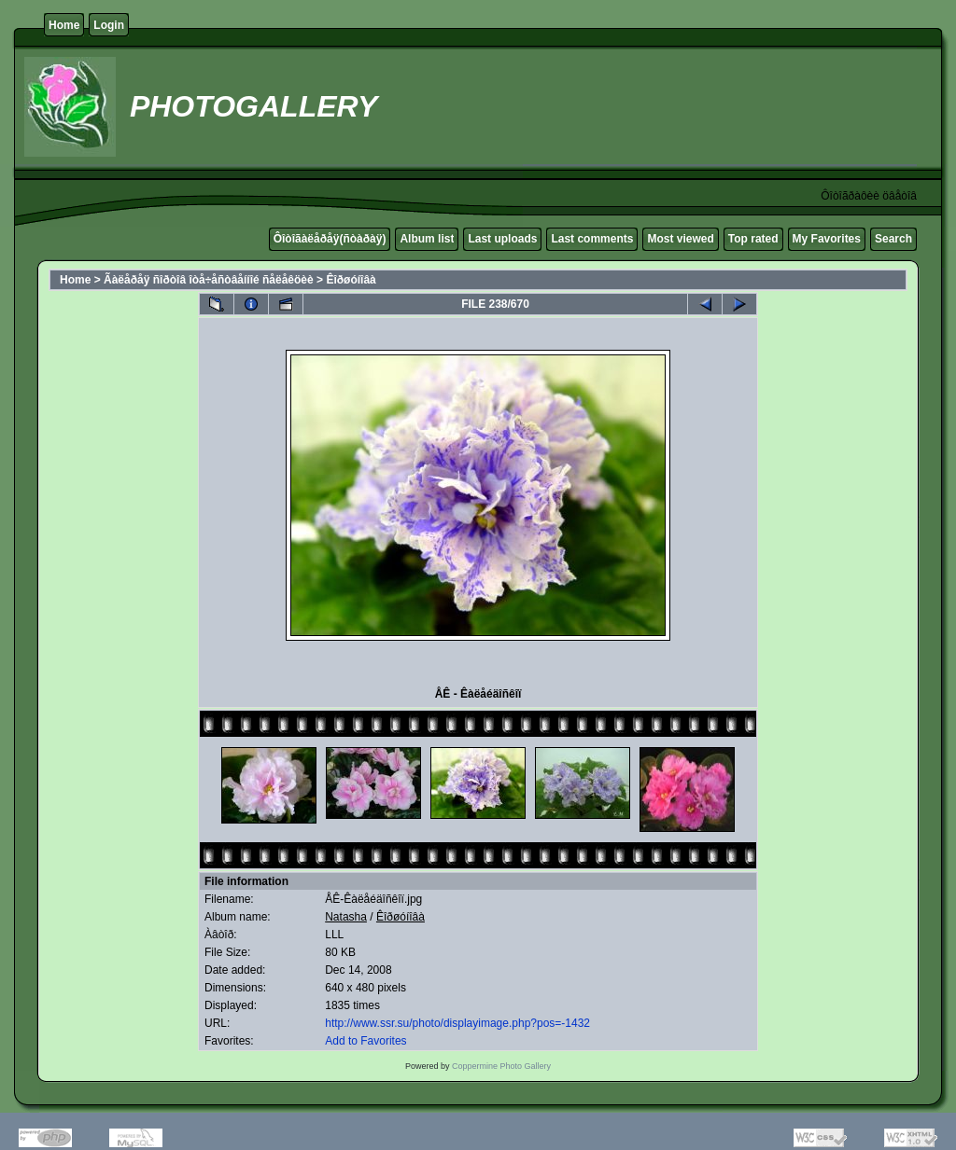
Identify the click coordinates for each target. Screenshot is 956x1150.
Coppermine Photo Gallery (501, 1066)
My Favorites (827, 238)
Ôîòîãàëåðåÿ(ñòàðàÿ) (330, 238)
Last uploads (502, 238)
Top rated (753, 238)
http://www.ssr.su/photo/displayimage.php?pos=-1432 (457, 1023)
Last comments (592, 238)
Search (893, 238)
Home (64, 25)
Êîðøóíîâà (350, 279)
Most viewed (680, 238)
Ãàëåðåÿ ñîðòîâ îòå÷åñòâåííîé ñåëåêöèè (209, 279)
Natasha (346, 916)
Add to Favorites (365, 1040)
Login (108, 25)
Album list (427, 238)
